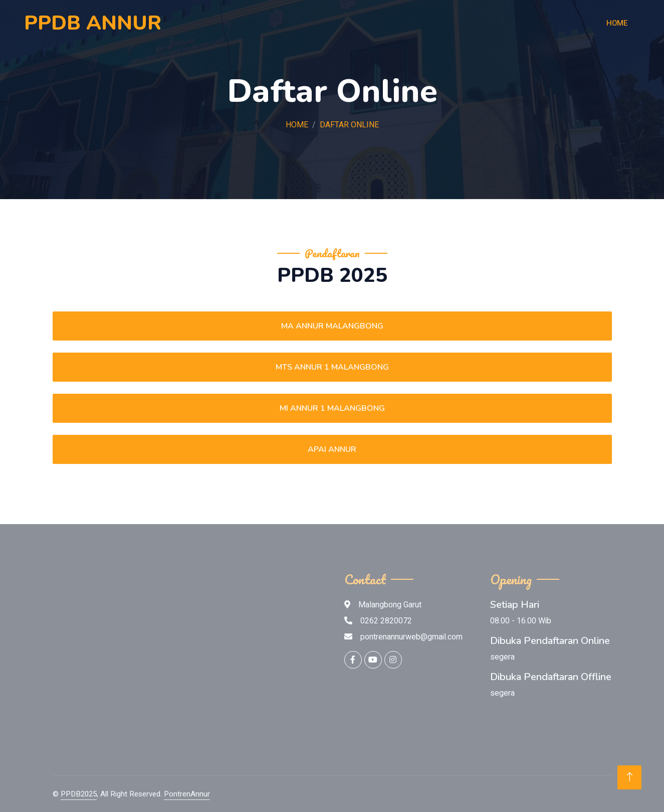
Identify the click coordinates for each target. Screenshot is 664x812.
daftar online (349, 125)
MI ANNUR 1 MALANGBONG (332, 408)
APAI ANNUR (332, 449)
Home (617, 23)
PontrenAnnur (187, 793)
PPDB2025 (79, 793)
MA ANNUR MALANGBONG (332, 326)
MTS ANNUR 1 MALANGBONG (332, 367)
